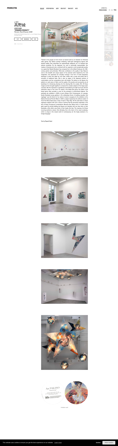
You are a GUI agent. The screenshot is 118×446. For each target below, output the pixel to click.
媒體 (57, 8)
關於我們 (63, 8)
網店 (76, 8)
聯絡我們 (70, 8)
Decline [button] (98, 442)
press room (103, 10)
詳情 (35, 39)
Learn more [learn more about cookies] (58, 442)
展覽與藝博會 (50, 8)
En (112, 10)
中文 (115, 10)
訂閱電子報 (104, 8)
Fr (109, 10)
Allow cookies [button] (109, 442)
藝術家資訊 (26, 39)
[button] (53, 442)
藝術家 (42, 8)
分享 (18, 39)
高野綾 (20, 24)
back (16, 22)
